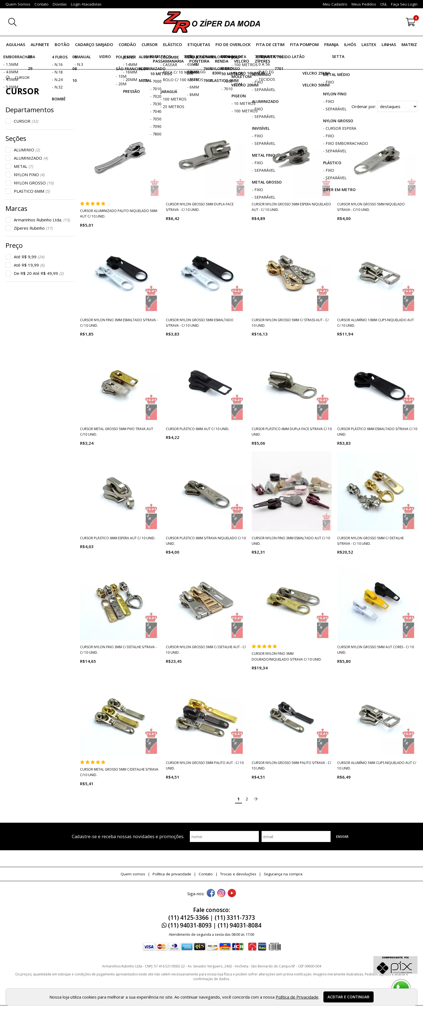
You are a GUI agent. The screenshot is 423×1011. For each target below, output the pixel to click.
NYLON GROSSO (34, 183)
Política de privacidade (172, 873)
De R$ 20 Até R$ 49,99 (39, 273)
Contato (206, 873)
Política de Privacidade (297, 997)
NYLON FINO (29, 174)
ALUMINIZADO (31, 158)
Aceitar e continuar (348, 996)
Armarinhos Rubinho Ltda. (42, 219)
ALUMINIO (27, 149)
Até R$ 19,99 (29, 265)
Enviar (342, 836)
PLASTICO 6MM (32, 191)
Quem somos (133, 873)
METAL (23, 166)
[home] (211, 22)
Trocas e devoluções (238, 873)
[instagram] (221, 893)
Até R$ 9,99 (29, 256)
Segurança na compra (283, 873)
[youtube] (232, 893)
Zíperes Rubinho (33, 228)
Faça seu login (404, 4)
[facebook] (211, 893)
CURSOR (26, 121)
